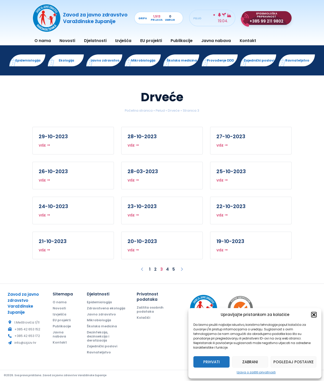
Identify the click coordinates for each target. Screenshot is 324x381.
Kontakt (248, 41)
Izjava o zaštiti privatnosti (256, 372)
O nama (42, 41)
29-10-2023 (53, 136)
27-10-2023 (230, 136)
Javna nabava (216, 41)
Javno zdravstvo (101, 314)
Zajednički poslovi (102, 346)
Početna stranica (139, 110)
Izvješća (123, 41)
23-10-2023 (142, 206)
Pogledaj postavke (293, 362)
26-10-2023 (53, 171)
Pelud (160, 110)
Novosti (67, 41)
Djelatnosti (95, 41)
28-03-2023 (143, 171)
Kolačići (143, 317)
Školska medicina (102, 326)
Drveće (174, 110)
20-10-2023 (142, 241)
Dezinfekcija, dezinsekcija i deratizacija (98, 336)
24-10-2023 (53, 206)
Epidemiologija (99, 302)
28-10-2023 (142, 136)
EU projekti (151, 41)
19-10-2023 (230, 241)
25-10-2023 (231, 171)
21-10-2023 (53, 241)
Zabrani (250, 362)
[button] (313, 314)
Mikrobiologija (99, 320)
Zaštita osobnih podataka (150, 309)
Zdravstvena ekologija (106, 308)
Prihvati (211, 362)
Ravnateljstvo (99, 352)
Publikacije (182, 41)
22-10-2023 (231, 206)
